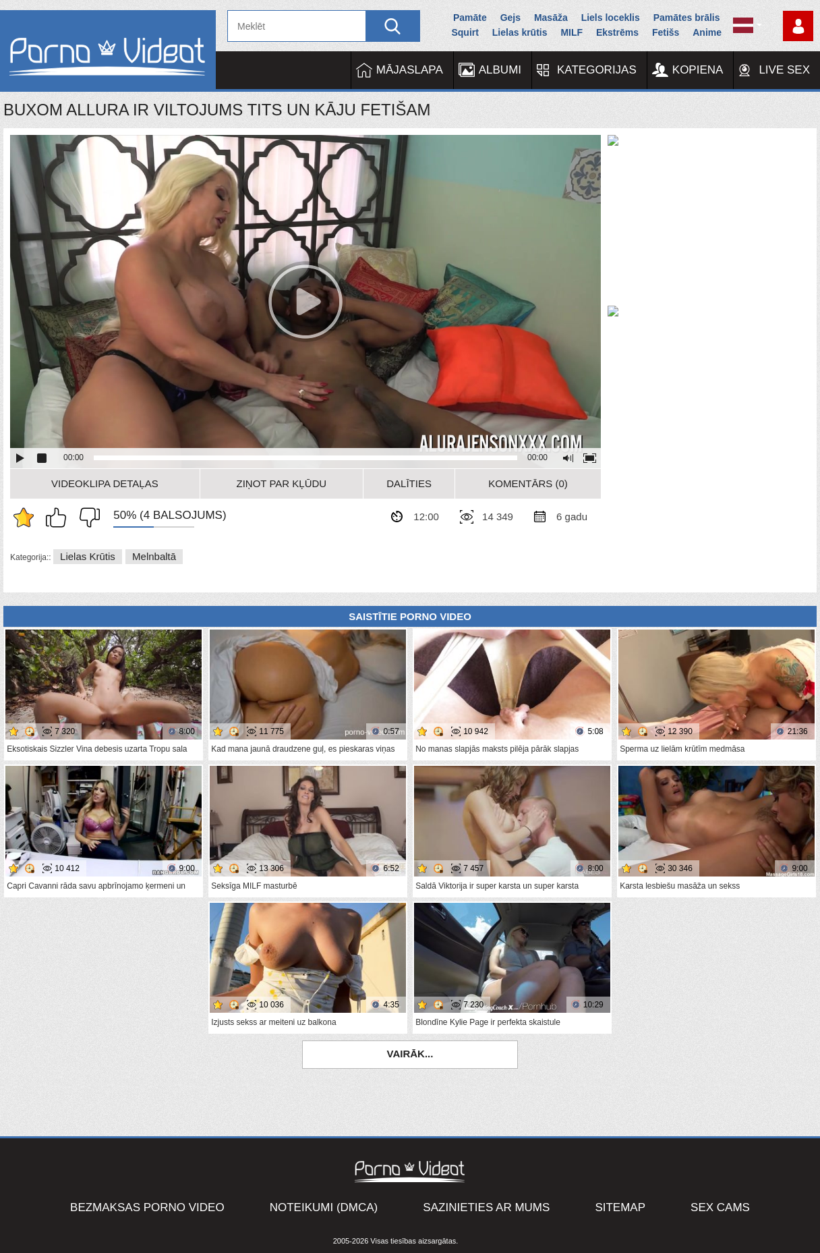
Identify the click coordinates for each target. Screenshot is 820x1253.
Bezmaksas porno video (147, 1207)
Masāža (551, 17)
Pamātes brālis (686, 17)
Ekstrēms (617, 32)
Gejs (510, 17)
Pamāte (470, 17)
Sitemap (620, 1207)
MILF (571, 32)
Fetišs (665, 32)
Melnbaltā (154, 556)
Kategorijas (597, 69)
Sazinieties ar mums (486, 1207)
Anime (707, 32)
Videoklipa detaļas (104, 483)
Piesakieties (798, 26)
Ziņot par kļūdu (282, 483)
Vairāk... (410, 1053)
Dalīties (409, 483)
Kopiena (698, 69)
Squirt (464, 32)
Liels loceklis (610, 17)
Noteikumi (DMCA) (324, 1207)
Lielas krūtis (520, 32)
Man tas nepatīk (86, 517)
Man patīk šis (59, 517)
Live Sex (784, 69)
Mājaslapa (409, 69)
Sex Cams (720, 1207)
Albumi (500, 69)
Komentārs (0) (528, 483)
